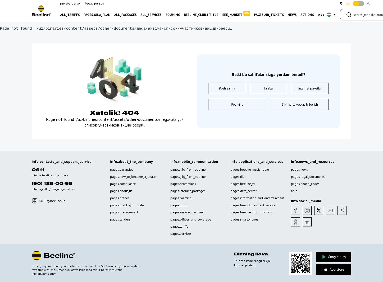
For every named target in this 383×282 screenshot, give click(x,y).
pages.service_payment (187, 212)
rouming (172, 15)
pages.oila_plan (97, 15)
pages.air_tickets (269, 15)
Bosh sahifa (227, 88)
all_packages (125, 15)
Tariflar (268, 88)
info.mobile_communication (194, 161)
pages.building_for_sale (127, 205)
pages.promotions (183, 184)
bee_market (236, 14)
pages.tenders (120, 219)
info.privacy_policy (44, 273)
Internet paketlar (310, 88)
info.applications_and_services (257, 161)
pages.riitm (238, 176)
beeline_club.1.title (201, 15)
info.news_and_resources (312, 161)
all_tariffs (70, 15)
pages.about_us (121, 191)
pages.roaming (181, 198)
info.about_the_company (131, 161)
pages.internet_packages (187, 191)
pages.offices (119, 198)
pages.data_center (244, 191)
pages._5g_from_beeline (188, 169)
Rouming (237, 104)
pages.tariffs (179, 226)
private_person (71, 3)
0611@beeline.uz (48, 201)
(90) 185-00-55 (52, 184)
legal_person (94, 3)
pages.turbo (178, 205)
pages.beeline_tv (243, 184)
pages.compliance (123, 184)
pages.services (181, 233)
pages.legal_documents (308, 176)
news (292, 15)
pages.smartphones (244, 219)
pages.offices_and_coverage (190, 219)
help (294, 191)
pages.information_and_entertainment (257, 198)
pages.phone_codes (305, 184)
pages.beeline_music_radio (250, 169)
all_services (151, 15)
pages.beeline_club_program (251, 212)
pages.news (299, 169)
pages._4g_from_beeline (188, 176)
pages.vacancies (121, 169)
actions (307, 15)
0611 (38, 170)
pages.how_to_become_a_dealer (133, 176)
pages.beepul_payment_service (253, 205)
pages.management (124, 212)
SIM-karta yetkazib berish (300, 104)
